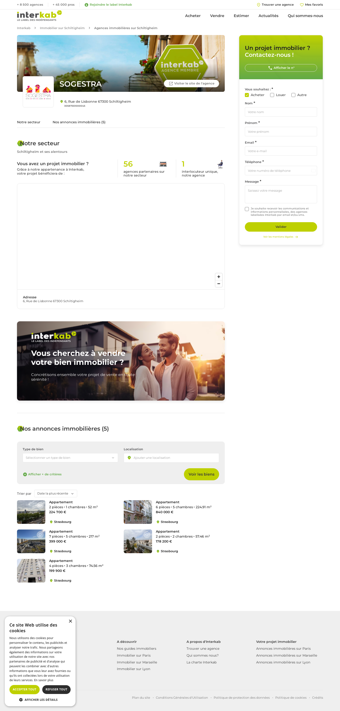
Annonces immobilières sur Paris (283, 648)
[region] (121, 236)
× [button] (70, 621)
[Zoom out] (218, 283)
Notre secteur (28, 122)
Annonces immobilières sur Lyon (283, 662)
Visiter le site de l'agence (191, 83)
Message (252, 181)
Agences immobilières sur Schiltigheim (125, 28)
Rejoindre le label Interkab (108, 4)
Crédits (317, 697)
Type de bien (33, 449)
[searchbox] (156, 458)
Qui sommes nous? (203, 655)
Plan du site (141, 697)
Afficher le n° (281, 68)
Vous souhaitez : (258, 89)
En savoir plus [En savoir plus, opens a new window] (43, 680)
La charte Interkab (202, 662)
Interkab (23, 28)
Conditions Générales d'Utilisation (182, 697)
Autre (302, 95)
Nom (249, 103)
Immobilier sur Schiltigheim (62, 28)
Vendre (217, 15)
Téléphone (253, 162)
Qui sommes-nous (305, 15)
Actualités (268, 15)
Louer (281, 95)
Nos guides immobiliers (136, 648)
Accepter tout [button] (24, 689)
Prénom (251, 123)
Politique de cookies (290, 697)
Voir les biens (201, 474)
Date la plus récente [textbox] (52, 493)
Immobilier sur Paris (134, 655)
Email (249, 142)
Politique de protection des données (242, 697)
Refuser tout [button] (56, 689)
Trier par (24, 494)
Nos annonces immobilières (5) (79, 122)
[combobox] (171, 458)
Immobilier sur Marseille (137, 662)
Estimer (241, 15)
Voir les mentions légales (281, 236)
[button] (40, 699)
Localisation (133, 449)
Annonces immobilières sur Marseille (286, 655)
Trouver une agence (203, 648)
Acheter (193, 15)
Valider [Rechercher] (281, 227)
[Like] (40, 505)
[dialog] (40, 661)
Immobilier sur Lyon (133, 669)
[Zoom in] (218, 276)
